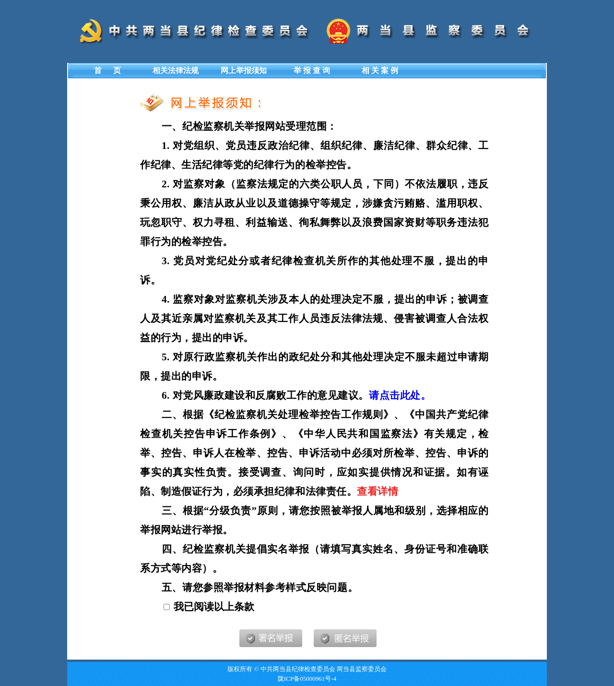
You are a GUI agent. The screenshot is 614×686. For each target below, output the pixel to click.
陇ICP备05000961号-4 (307, 678)
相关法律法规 (176, 70)
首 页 (107, 70)
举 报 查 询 (312, 70)
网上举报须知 (244, 70)
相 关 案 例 (380, 70)
